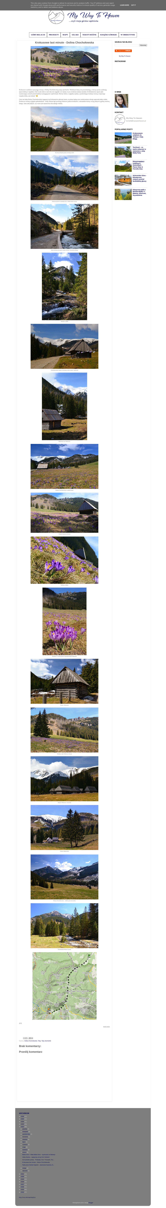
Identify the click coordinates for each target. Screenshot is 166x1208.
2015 (22, 1189)
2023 (22, 1124)
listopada (25, 1131)
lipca (24, 1142)
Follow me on (124, 50)
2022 (22, 1127)
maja (24, 1147)
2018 (22, 1181)
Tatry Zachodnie (46, 1041)
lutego (25, 1168)
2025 (22, 1119)
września (25, 1137)
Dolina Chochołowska (30, 1041)
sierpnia (25, 1139)
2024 (22, 1121)
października (26, 1134)
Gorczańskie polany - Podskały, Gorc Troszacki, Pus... (38, 1160)
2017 (22, 1184)
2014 (22, 1192)
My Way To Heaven (125, 56)
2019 (22, 1179)
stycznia (25, 1170)
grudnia (25, 1129)
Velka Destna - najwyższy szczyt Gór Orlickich (36, 1157)
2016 (22, 1187)
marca (25, 1152)
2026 (22, 1116)
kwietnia (25, 1150)
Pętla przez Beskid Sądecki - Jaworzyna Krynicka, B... (38, 1165)
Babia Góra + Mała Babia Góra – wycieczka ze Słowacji (38, 1154)
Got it (133, 5)
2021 (22, 1174)
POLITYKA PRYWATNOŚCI (27, 1197)
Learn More (124, 5)
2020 (22, 1176)
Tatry (39, 1041)
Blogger (91, 1202)
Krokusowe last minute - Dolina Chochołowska (36, 1162)
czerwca (25, 1144)
